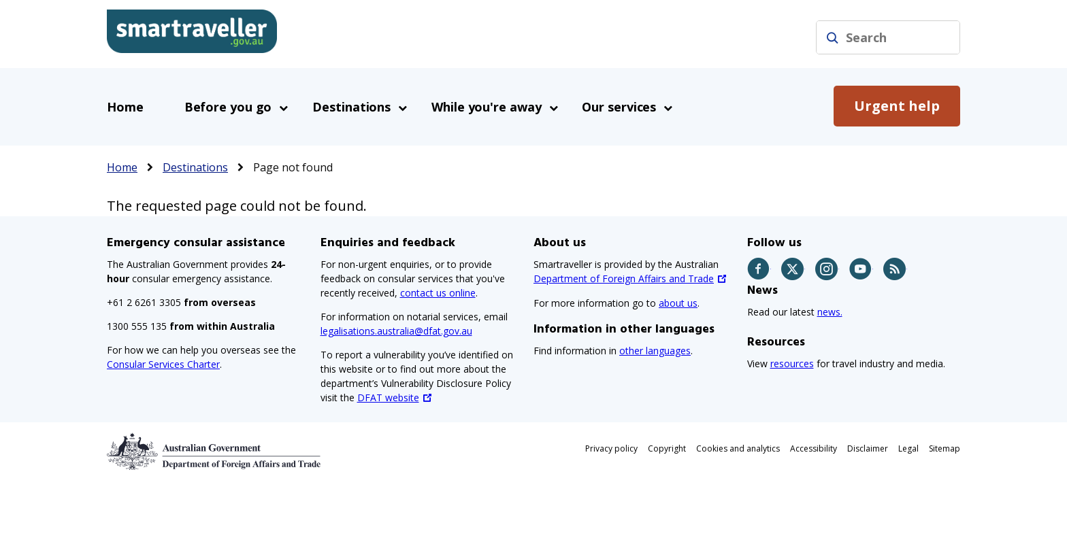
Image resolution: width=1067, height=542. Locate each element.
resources (792, 363)
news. (829, 311)
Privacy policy (611, 448)
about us (678, 303)
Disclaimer (867, 448)
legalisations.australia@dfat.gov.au (396, 330)
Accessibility (813, 448)
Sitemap (944, 448)
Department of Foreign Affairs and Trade (624, 278)
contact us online (438, 292)
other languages (655, 350)
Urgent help (897, 106)
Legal (908, 448)
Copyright (667, 448)
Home (125, 107)
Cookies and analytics (738, 448)
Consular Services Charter (163, 364)
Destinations (195, 167)
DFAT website (388, 397)
